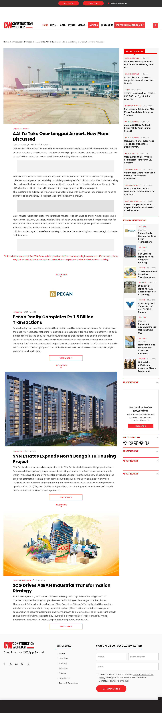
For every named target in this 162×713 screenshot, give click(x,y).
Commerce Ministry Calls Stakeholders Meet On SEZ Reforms (138, 159)
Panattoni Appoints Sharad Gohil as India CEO (147, 328)
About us (63, 658)
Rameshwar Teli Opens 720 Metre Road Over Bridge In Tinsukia (139, 112)
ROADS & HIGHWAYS (132, 58)
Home (45, 25)
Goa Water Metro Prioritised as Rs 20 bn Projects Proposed (139, 175)
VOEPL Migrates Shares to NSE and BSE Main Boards (146, 308)
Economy (142, 268)
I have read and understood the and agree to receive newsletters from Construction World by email (126, 677)
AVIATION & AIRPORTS (45, 42)
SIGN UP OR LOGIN (117, 3)
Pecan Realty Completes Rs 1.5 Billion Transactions (147, 237)
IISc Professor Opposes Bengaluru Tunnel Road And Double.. (139, 80)
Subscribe (93, 3)
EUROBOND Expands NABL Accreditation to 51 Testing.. (147, 290)
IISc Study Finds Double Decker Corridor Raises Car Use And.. (139, 191)
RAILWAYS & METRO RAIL (133, 106)
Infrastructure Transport (22, 42)
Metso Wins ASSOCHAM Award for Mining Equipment (147, 366)
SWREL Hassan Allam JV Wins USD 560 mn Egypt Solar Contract (139, 96)
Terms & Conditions (68, 683)
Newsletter (64, 678)
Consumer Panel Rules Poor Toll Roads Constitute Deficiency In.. (139, 144)
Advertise (69, 3)
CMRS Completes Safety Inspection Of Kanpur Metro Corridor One (139, 207)
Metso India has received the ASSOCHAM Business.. (146, 349)
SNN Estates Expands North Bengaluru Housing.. (146, 258)
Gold (63, 25)
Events (71, 25)
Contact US (106, 25)
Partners (63, 663)
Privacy (62, 673)
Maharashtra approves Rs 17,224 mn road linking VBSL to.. (139, 64)
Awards (93, 25)
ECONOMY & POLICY (131, 154)
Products (142, 283)
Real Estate (17, 312)
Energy (127, 90)
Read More (66, 358)
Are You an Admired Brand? (130, 25)
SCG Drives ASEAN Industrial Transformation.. (147, 274)
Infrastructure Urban (22, 581)
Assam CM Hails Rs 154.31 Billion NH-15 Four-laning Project (137, 128)
